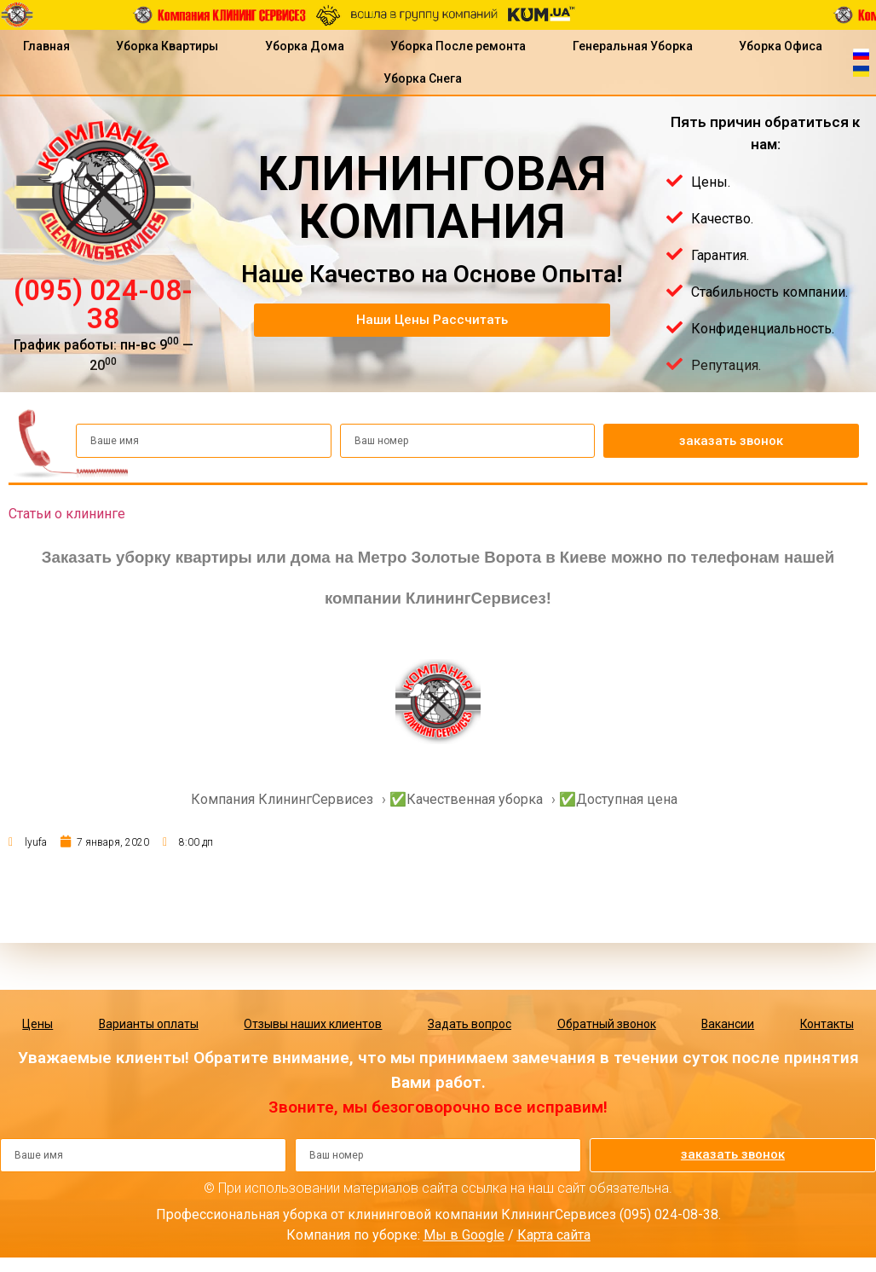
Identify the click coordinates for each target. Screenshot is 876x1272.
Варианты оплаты (148, 1024)
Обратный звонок (605, 1024)
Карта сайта (554, 1235)
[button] (432, 320)
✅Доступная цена (618, 799)
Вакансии (727, 1024)
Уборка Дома (304, 46)
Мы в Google (464, 1235)
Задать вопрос (468, 1024)
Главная (46, 46)
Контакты (826, 1024)
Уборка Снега (422, 78)
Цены (37, 1024)
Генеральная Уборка (633, 46)
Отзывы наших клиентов (313, 1024)
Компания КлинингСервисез (282, 799)
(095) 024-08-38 (103, 304)
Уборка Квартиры (167, 46)
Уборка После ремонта (458, 46)
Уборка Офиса (780, 46)
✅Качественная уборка (466, 799)
